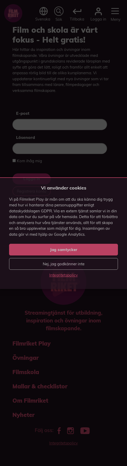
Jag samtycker (63, 249)
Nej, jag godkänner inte (63, 263)
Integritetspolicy (63, 275)
